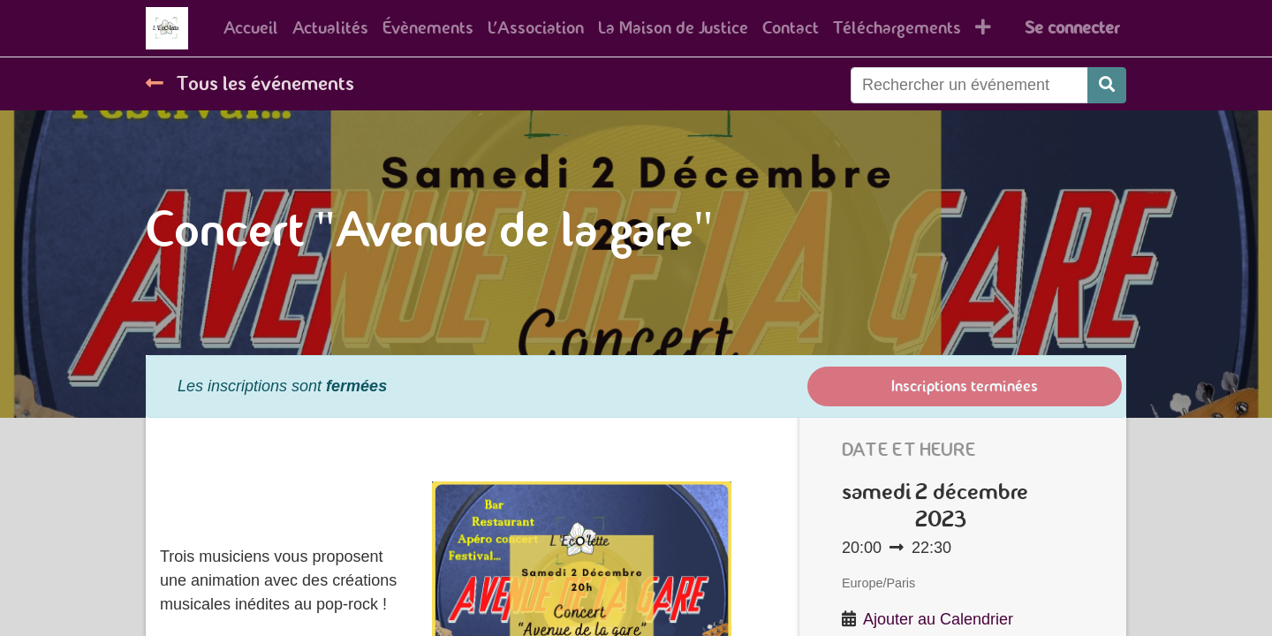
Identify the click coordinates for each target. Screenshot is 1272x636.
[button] (983, 28)
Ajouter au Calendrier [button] (938, 619)
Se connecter (1072, 28)
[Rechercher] (1106, 85)
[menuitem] (250, 28)
